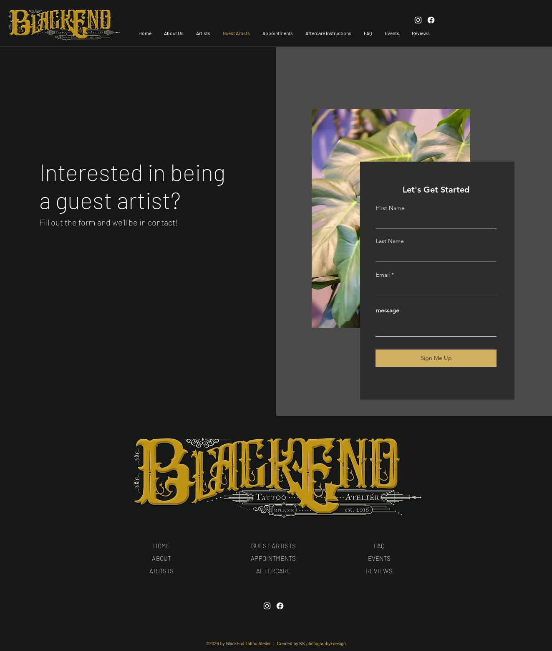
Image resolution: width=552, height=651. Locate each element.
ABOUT (161, 558)
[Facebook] (280, 605)
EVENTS (379, 558)
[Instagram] (267, 605)
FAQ (379, 546)
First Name (390, 208)
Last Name (390, 241)
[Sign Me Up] (436, 358)
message (387, 310)
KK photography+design (323, 643)
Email (383, 275)
